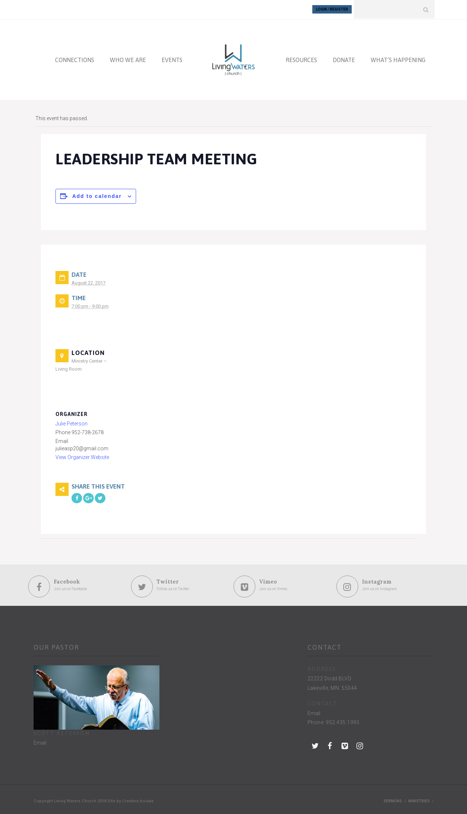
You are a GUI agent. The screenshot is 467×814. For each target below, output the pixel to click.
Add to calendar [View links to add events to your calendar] (97, 195)
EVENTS (172, 59)
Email (40, 742)
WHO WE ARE (128, 59)
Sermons (392, 800)
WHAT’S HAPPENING (398, 59)
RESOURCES (301, 59)
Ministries (419, 800)
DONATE (344, 59)
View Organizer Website (82, 457)
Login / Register (332, 9)
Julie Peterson (71, 423)
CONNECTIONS (74, 59)
